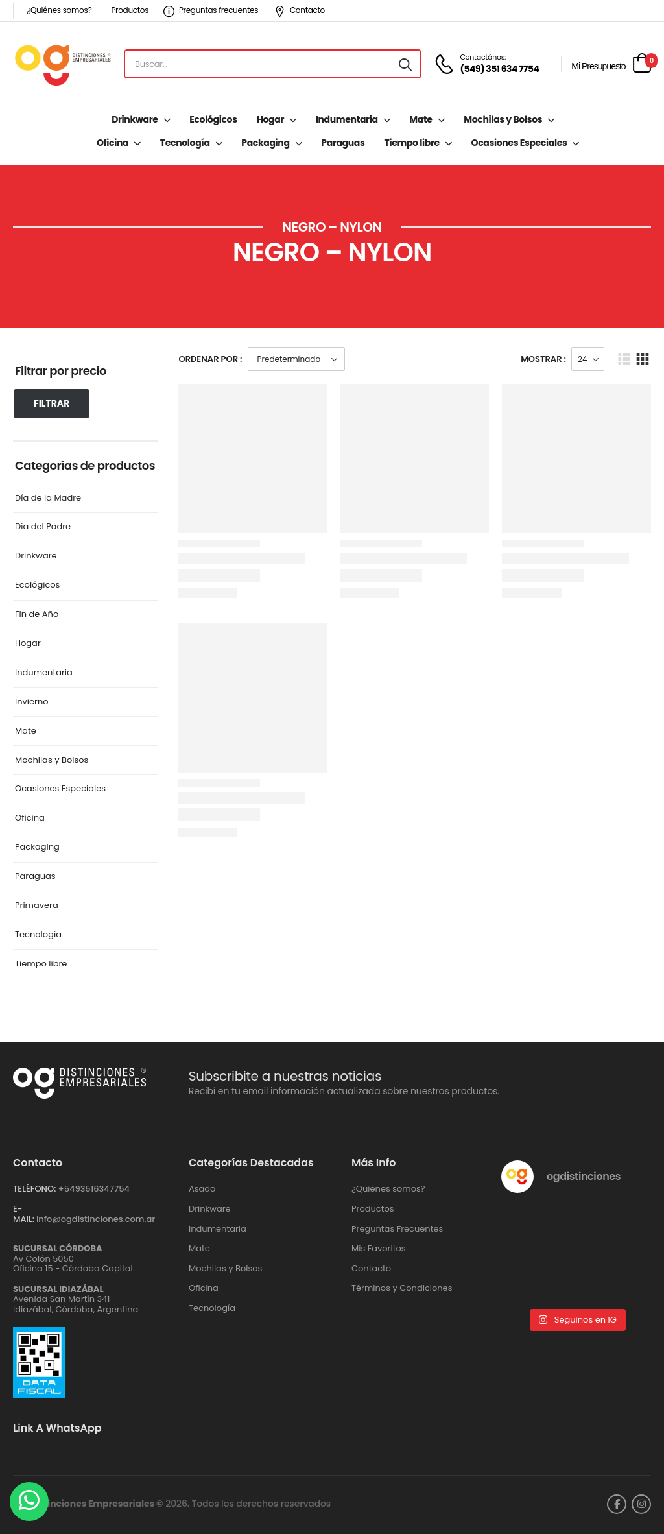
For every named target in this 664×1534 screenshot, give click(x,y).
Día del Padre (43, 527)
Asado (202, 1189)
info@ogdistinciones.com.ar (95, 1219)
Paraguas (342, 142)
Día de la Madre (48, 498)
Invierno (32, 702)
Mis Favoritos (378, 1248)
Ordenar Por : (211, 359)
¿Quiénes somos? (59, 10)
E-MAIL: (23, 1214)
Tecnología (185, 142)
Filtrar (51, 403)
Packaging (265, 142)
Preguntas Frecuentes (397, 1229)
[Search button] (405, 64)
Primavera (36, 905)
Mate (420, 119)
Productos (129, 10)
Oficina (112, 142)
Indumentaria (347, 119)
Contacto (299, 10)
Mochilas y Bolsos (503, 119)
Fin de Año (36, 614)
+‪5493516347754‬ (94, 1188)
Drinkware (135, 119)
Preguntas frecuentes (210, 10)
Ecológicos (213, 119)
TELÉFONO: (34, 1188)
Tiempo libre (411, 142)
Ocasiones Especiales (519, 142)
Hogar (270, 119)
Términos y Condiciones (401, 1288)
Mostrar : (543, 359)
